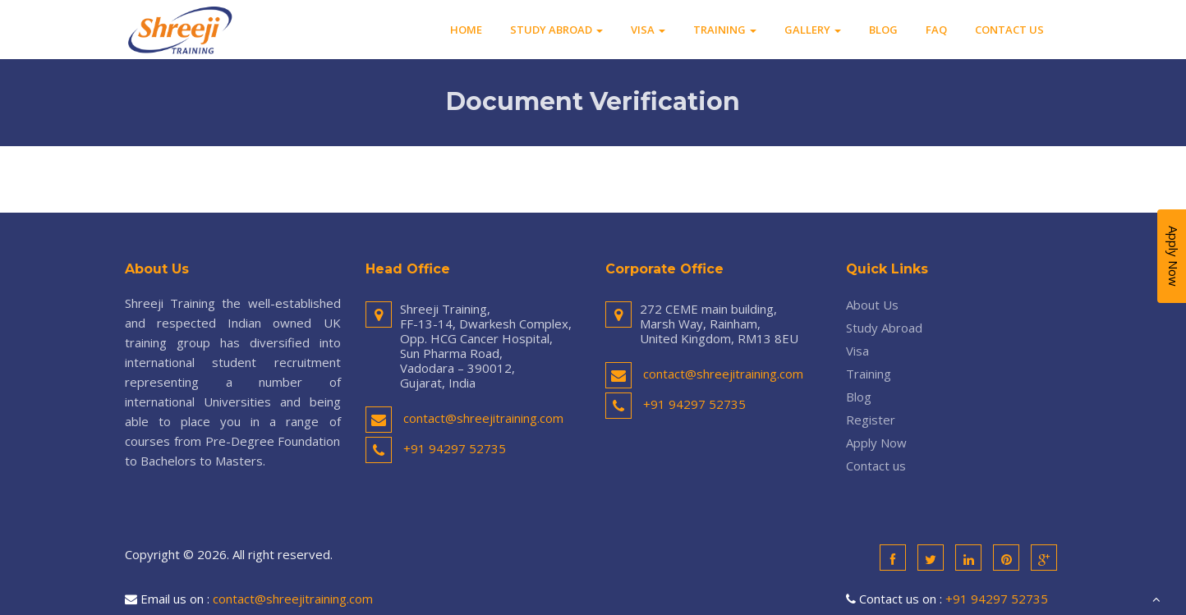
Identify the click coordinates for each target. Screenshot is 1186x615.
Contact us (1009, 29)
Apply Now (876, 442)
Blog (883, 29)
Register (870, 419)
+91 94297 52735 (454, 448)
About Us (872, 304)
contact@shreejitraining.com (483, 418)
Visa (648, 29)
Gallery (812, 29)
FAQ (936, 29)
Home (466, 29)
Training (724, 29)
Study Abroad (556, 29)
